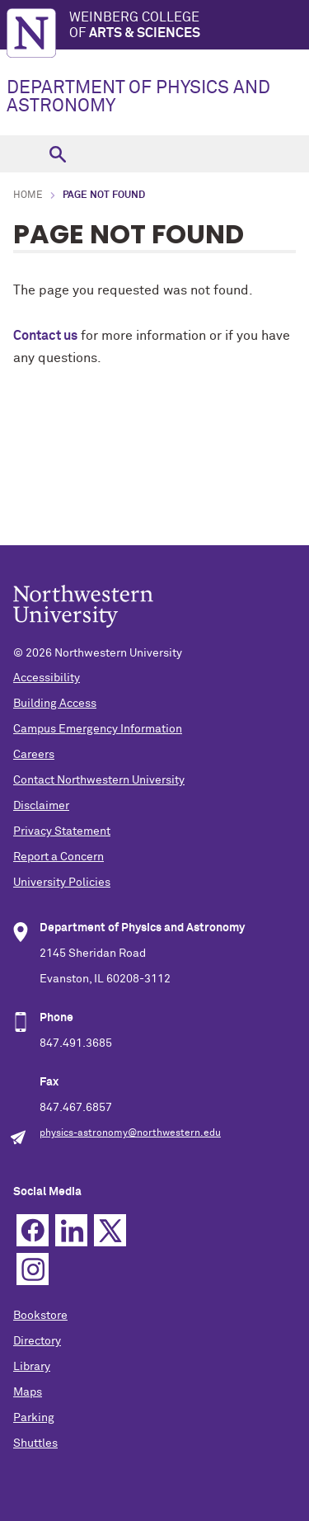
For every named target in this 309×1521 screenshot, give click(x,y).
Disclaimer (41, 806)
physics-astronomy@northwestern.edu (130, 1133)
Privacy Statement (61, 831)
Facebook (32, 1230)
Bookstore (40, 1315)
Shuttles (35, 1443)
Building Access (54, 703)
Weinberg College (189, 26)
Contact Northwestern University (99, 780)
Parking (33, 1418)
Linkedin (71, 1230)
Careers (33, 754)
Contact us (45, 335)
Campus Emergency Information (97, 729)
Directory (37, 1341)
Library (31, 1367)
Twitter (110, 1230)
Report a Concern (58, 857)
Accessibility (46, 678)
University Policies (61, 882)
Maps (27, 1392)
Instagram (32, 1269)
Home (28, 195)
